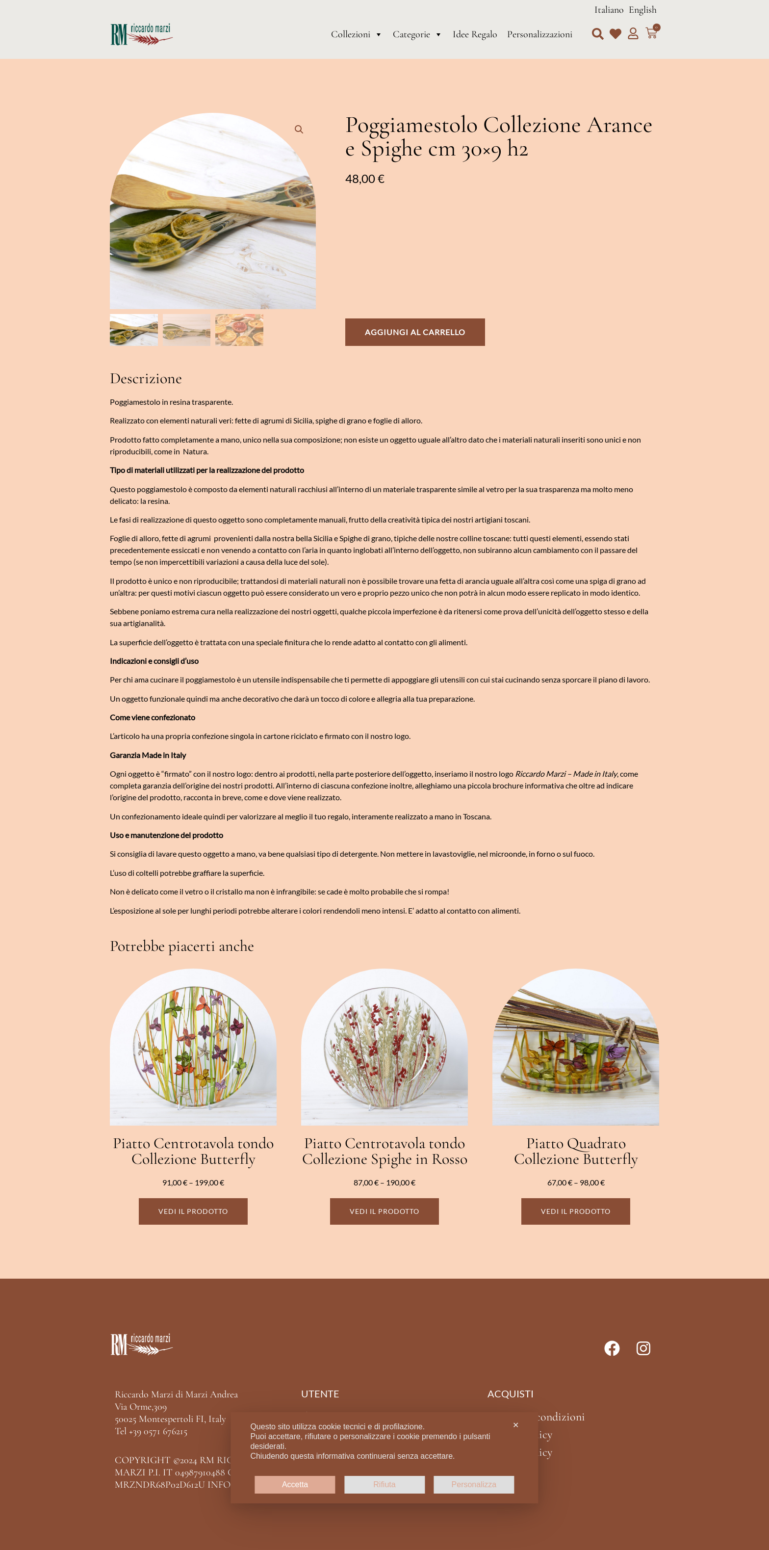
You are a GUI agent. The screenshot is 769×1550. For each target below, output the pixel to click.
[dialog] (384, 1457)
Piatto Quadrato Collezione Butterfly (576, 1150)
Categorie (418, 34)
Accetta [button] (295, 1484)
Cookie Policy (519, 1452)
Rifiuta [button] (384, 1484)
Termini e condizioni (536, 1417)
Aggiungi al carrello (415, 332)
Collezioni (357, 34)
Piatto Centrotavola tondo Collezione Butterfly (193, 1150)
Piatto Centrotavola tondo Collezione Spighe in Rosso (384, 1150)
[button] (598, 34)
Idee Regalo (475, 34)
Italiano (609, 10)
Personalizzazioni (539, 34)
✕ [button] (516, 1425)
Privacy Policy (519, 1434)
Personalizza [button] (474, 1484)
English (643, 10)
